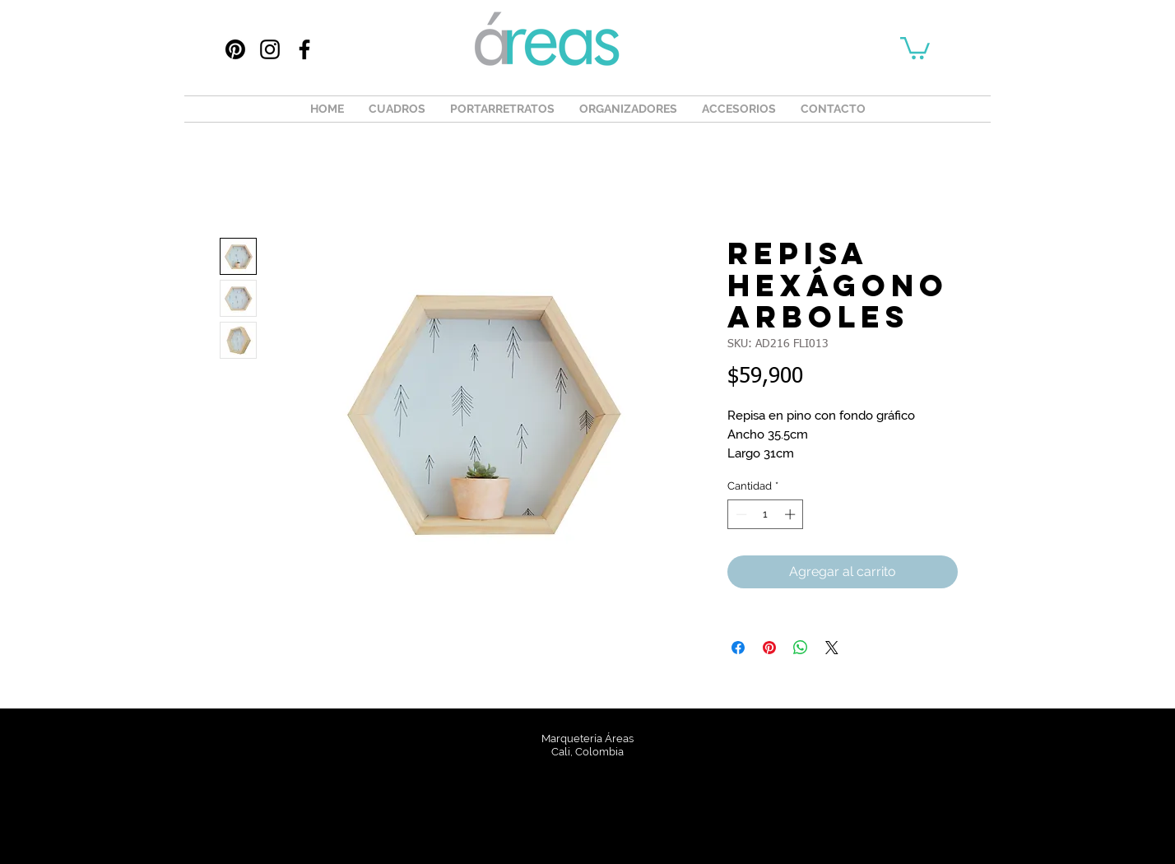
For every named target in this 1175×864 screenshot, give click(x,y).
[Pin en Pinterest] (769, 647)
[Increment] (791, 514)
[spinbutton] (766, 514)
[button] (915, 47)
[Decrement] (740, 514)
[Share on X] (832, 647)
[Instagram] (270, 49)
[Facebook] (304, 49)
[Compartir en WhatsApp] (800, 647)
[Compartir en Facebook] (738, 647)
